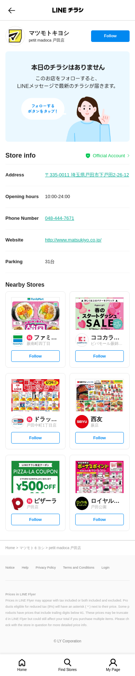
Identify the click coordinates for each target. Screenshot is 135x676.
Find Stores (67, 670)
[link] (15, 36)
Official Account (109, 155)
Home (22, 670)
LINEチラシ (68, 10)
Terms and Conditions (78, 567)
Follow (110, 37)
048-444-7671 (59, 218)
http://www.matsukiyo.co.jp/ (73, 240)
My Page (113, 670)
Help (25, 567)
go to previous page (11, 10)
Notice (10, 567)
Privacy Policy (46, 567)
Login (105, 567)
